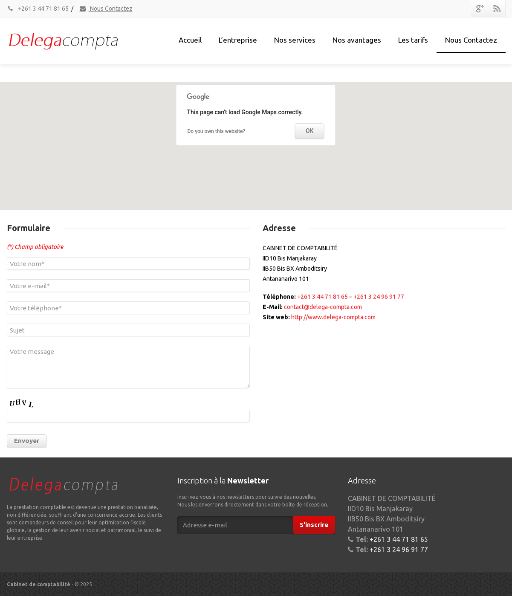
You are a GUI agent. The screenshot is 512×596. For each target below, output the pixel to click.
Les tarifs (413, 40)
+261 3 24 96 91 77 (378, 302)
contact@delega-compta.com (323, 313)
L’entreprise (238, 40)
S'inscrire (314, 524)
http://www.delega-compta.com (333, 323)
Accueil (190, 40)
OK (310, 132)
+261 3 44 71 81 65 (38, 8)
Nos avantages (357, 40)
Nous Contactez (106, 8)
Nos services (294, 40)
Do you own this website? (217, 132)
